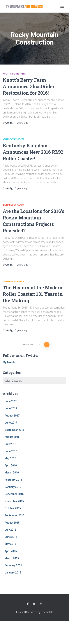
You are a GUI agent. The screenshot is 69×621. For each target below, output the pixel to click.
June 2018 (11, 408)
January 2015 (13, 572)
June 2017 (11, 422)
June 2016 (11, 451)
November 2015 (14, 501)
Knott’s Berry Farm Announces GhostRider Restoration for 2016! (28, 86)
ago (21, 122)
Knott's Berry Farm (14, 73)
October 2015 (13, 508)
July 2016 (10, 444)
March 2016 (12, 472)
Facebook (27, 604)
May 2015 (10, 543)
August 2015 (12, 522)
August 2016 (12, 436)
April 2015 (11, 551)
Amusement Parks (13, 205)
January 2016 (13, 486)
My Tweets (9, 362)
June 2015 (11, 536)
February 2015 (13, 565)
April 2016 (11, 465)
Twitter (34, 604)
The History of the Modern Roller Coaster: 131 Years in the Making (33, 294)
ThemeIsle (47, 612)
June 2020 (11, 401)
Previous (28, 344)
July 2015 (10, 529)
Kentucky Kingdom (13, 139)
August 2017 (12, 415)
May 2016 (10, 458)
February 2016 (13, 479)
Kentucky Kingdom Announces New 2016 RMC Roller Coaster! (33, 152)
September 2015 (14, 515)
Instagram (41, 604)
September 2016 (14, 429)
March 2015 (12, 558)
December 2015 (14, 494)
